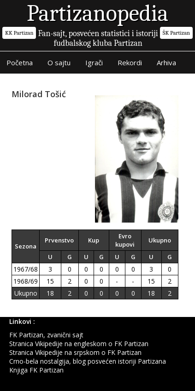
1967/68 (25, 269)
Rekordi (130, 62)
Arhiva (166, 62)
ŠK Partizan (176, 33)
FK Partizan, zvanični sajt (46, 334)
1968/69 (25, 281)
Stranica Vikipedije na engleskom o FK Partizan (78, 343)
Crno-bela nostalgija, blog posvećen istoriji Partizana (87, 361)
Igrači (94, 62)
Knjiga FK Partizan (36, 370)
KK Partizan (19, 33)
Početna (19, 62)
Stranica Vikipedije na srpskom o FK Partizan (75, 352)
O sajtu (59, 62)
